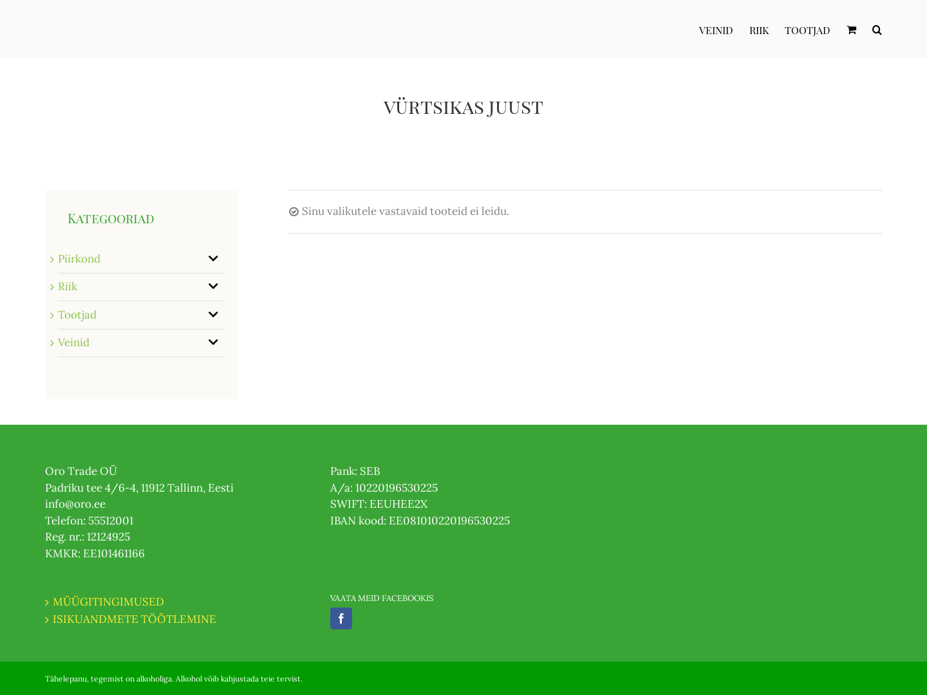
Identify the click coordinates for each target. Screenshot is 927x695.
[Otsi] (877, 29)
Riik (67, 286)
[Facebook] (341, 618)
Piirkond (79, 259)
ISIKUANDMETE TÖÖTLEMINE (134, 619)
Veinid (73, 342)
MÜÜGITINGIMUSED (108, 602)
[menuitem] (724, 29)
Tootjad (77, 315)
